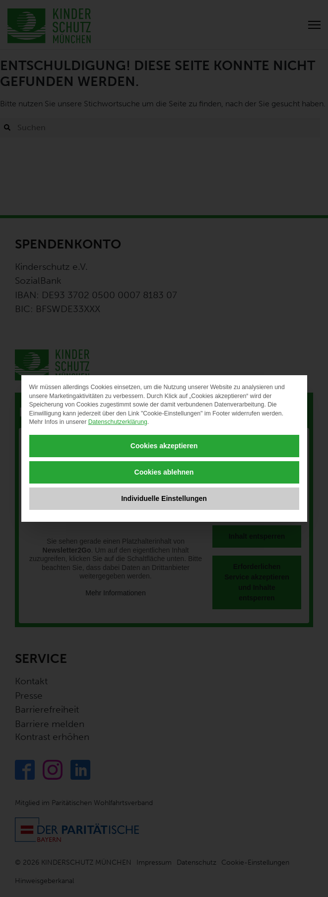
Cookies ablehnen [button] (164, 472)
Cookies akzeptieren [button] (164, 446)
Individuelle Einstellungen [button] (164, 498)
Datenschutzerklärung (117, 421)
